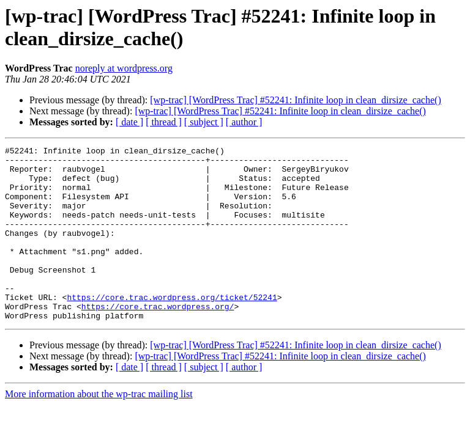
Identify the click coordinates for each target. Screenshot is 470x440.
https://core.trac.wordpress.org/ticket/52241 (172, 328)
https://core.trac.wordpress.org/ (157, 339)
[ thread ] (164, 122)
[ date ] (129, 122)
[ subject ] (203, 122)
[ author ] (244, 122)
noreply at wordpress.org (124, 68)
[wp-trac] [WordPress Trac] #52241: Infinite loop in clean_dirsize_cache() (295, 100)
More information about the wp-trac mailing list (99, 429)
